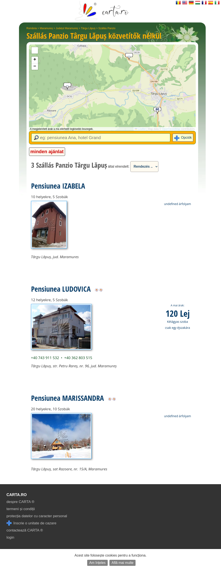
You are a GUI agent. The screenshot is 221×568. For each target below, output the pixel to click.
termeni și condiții (20, 509)
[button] (129, 57)
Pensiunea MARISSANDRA (67, 398)
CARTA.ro (16, 495)
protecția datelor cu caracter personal (36, 516)
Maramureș (46, 28)
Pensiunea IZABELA (58, 186)
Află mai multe (122, 563)
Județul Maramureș (67, 28)
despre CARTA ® (20, 502)
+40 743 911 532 (45, 357)
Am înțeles (97, 563)
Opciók (186, 137)
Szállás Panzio (106, 28)
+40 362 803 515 (78, 357)
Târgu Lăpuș (88, 28)
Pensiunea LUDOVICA (61, 289)
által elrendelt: (118, 166)
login (10, 537)
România (32, 28)
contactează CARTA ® (24, 530)
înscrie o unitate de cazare (31, 523)
